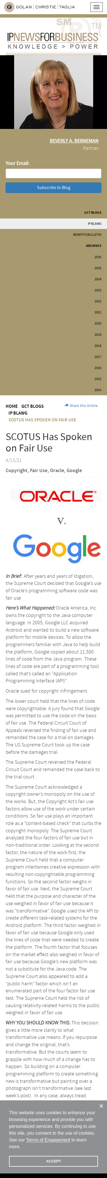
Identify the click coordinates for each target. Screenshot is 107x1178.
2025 (98, 268)
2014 (98, 390)
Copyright (16, 470)
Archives (93, 245)
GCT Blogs (92, 212)
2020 (98, 323)
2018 (98, 346)
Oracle (57, 470)
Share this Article (81, 405)
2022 (98, 301)
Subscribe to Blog (53, 187)
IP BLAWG (94, 224)
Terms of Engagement (48, 1139)
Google (74, 470)
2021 (98, 312)
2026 (98, 257)
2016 (98, 368)
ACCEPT (53, 1161)
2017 (98, 357)
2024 (98, 279)
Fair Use (38, 470)
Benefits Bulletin (87, 235)
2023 (98, 290)
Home (12, 406)
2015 (98, 379)
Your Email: (17, 163)
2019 (98, 335)
